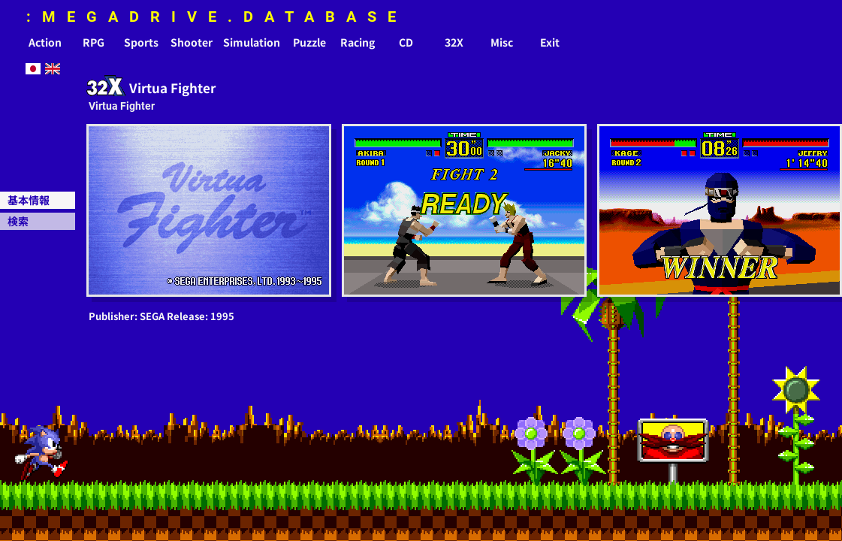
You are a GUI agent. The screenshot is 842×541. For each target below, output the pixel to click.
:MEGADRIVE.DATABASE (216, 17)
